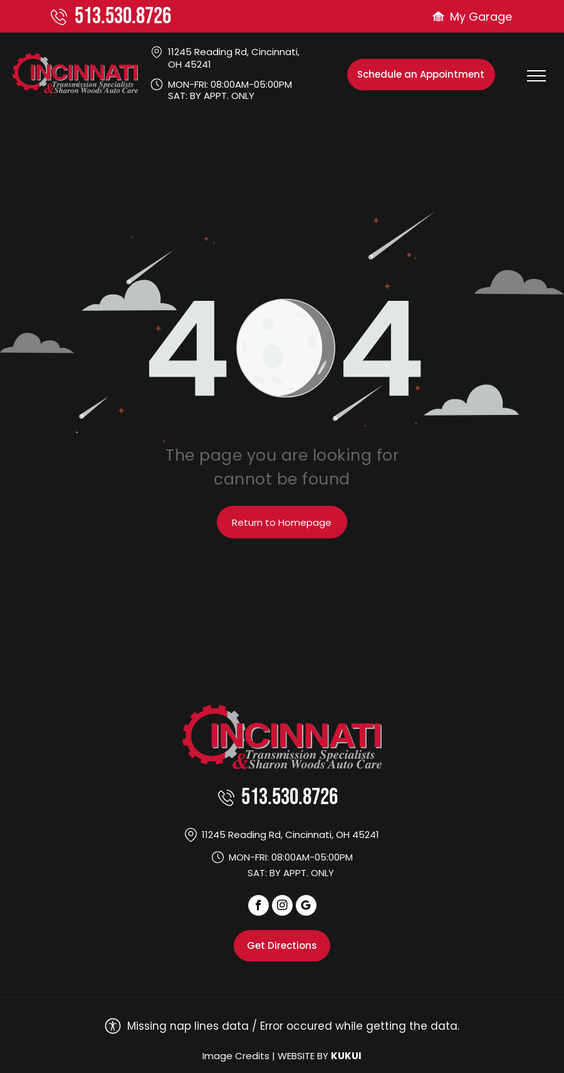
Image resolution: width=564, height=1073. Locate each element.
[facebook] (258, 907)
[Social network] (306, 907)
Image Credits (235, 1055)
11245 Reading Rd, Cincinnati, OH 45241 (234, 58)
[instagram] (282, 907)
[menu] (536, 76)
